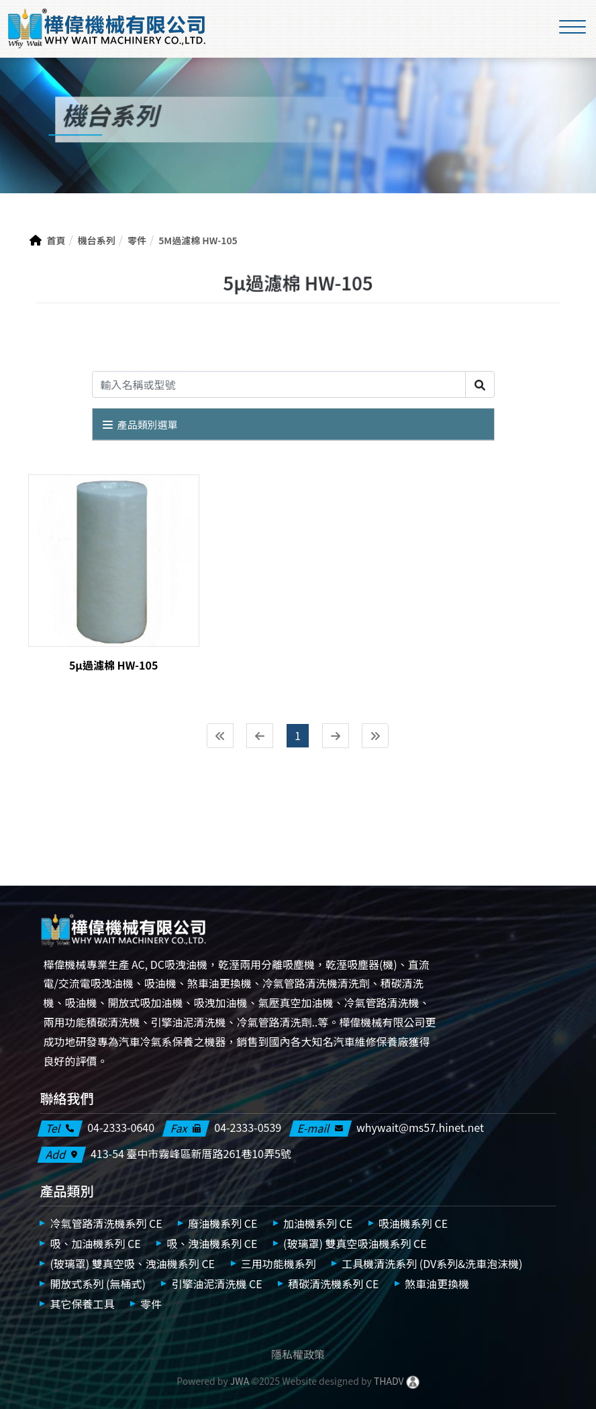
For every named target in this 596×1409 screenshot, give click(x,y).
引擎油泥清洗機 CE (216, 1283)
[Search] (279, 384)
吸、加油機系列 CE (95, 1243)
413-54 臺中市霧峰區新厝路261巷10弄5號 (191, 1154)
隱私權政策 (298, 1354)
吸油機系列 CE (413, 1223)
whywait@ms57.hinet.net (420, 1127)
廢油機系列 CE (222, 1223)
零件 (151, 1304)
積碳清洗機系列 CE (333, 1283)
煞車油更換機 (437, 1283)
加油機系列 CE (317, 1223)
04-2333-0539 (247, 1127)
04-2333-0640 (120, 1127)
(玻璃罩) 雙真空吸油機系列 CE (355, 1243)
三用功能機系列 (278, 1263)
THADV (389, 1381)
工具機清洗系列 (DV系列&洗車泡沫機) (432, 1263)
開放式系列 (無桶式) (97, 1283)
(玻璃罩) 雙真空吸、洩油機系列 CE (132, 1263)
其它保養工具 (82, 1304)
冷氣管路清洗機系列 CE (106, 1223)
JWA (238, 1381)
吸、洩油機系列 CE (211, 1243)
